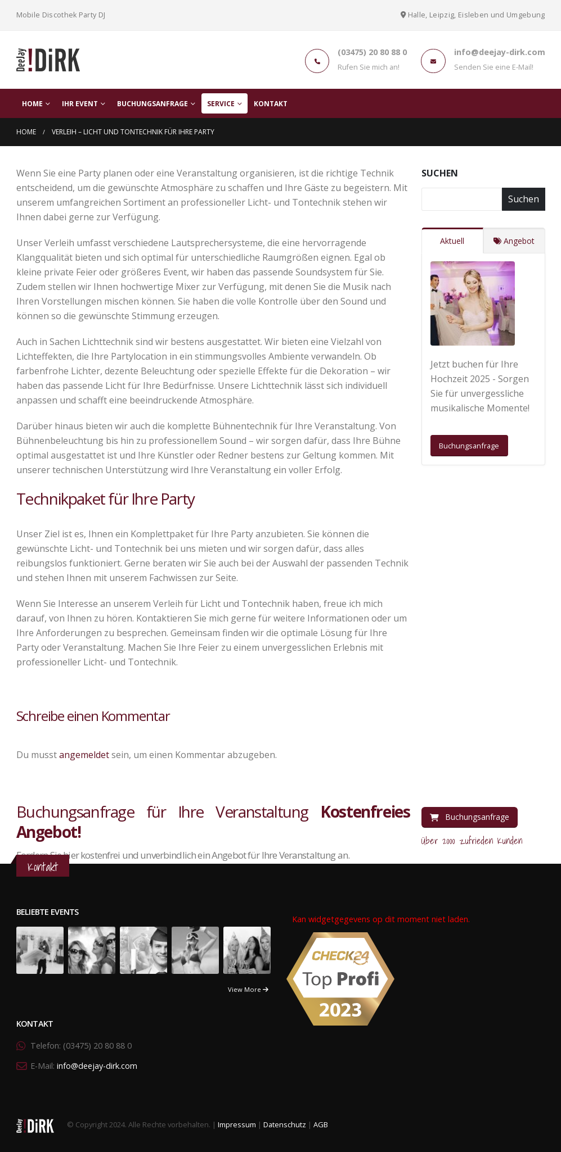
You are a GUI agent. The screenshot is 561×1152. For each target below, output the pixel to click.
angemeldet (84, 755)
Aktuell (452, 240)
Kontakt (271, 103)
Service (221, 103)
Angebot (514, 240)
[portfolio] (40, 949)
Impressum (237, 1125)
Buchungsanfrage (152, 103)
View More (248, 989)
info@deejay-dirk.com (97, 1065)
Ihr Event (80, 103)
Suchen (439, 173)
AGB (320, 1125)
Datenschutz (284, 1125)
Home (32, 103)
